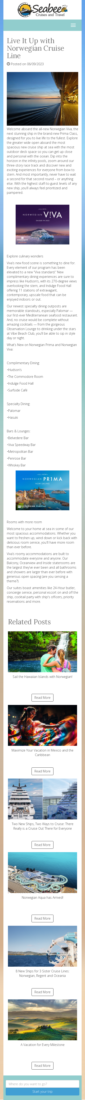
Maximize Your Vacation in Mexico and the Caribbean (42, 731)
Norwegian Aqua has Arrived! (42, 876)
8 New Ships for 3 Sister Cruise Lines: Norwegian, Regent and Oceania (42, 952)
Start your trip (42, 1091)
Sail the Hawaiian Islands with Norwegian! (42, 655)
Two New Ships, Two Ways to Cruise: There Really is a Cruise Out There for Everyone (42, 805)
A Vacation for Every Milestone (42, 1023)
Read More (42, 697)
